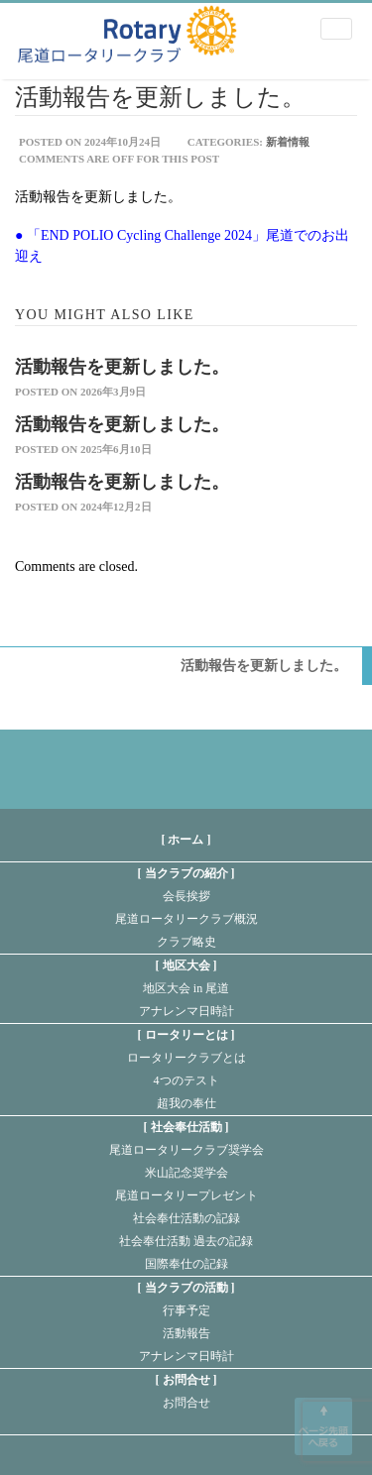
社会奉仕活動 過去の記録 (186, 1241)
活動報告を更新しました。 (122, 367)
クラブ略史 (186, 942)
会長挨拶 (186, 896)
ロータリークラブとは (186, 1058)
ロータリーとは (186, 1035)
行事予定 (186, 1310)
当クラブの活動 (186, 1288)
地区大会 (186, 965)
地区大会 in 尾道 (186, 988)
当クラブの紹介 (186, 873)
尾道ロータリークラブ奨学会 (186, 1150)
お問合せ (186, 1380)
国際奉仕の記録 (186, 1264)
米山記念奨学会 (186, 1173)
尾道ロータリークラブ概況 (186, 919)
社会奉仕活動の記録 (186, 1218)
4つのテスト (186, 1080)
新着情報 (288, 142)
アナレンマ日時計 (186, 1011)
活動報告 (186, 1333)
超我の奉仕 (186, 1103)
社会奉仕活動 (186, 1127)
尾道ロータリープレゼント (186, 1195)
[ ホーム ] (186, 840)
